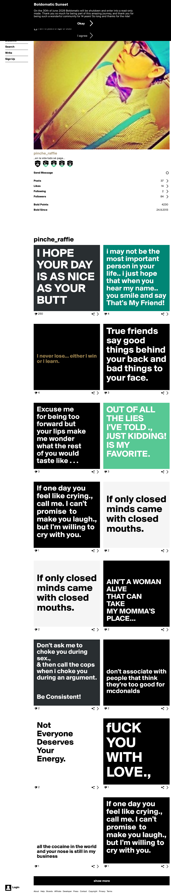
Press (75, 891)
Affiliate (57, 891)
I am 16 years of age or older (55, 28)
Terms (109, 891)
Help (43, 891)
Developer (67, 891)
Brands (49, 891)
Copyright (93, 891)
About (36, 891)
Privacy (102, 891)
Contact (83, 891)
